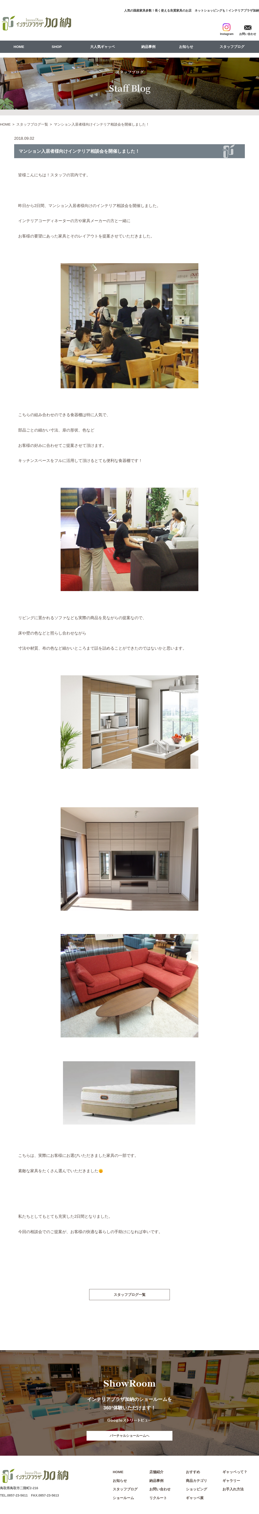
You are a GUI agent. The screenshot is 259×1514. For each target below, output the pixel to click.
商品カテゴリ (196, 1482)
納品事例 (148, 47)
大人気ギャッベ (102, 47)
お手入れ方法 (233, 1490)
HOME (19, 47)
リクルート (158, 1499)
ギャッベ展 (195, 1499)
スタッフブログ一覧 (32, 124)
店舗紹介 (156, 1473)
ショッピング (196, 1490)
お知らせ (186, 47)
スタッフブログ (232, 47)
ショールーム (123, 1499)
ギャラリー (231, 1482)
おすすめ (193, 1473)
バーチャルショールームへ (129, 1436)
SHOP (57, 47)
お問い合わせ (160, 1490)
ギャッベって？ (234, 1473)
